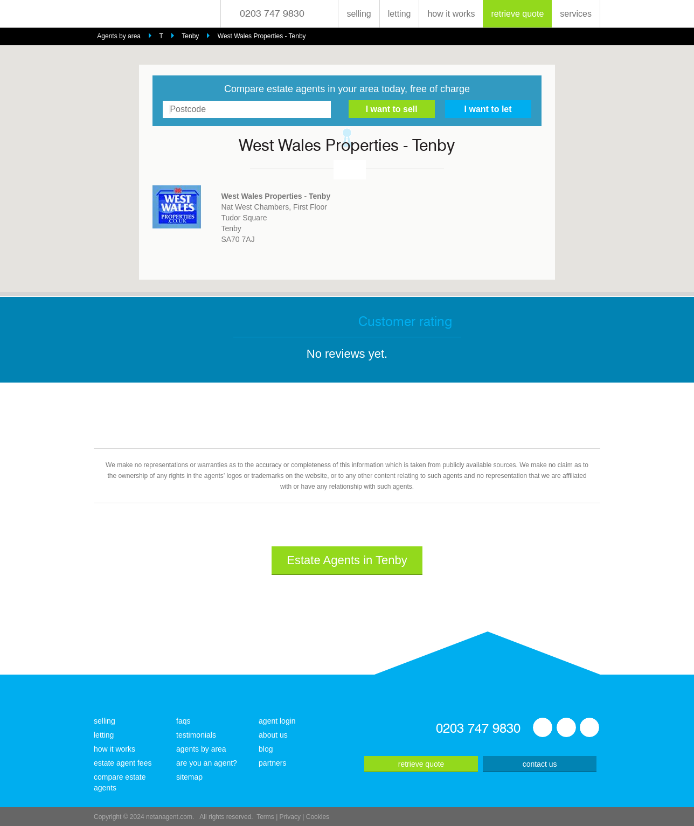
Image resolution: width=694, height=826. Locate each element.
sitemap (189, 777)
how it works (451, 13)
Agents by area (119, 36)
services (576, 13)
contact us (540, 764)
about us (273, 735)
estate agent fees (122, 763)
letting (399, 13)
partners (272, 763)
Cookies (317, 817)
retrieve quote (517, 13)
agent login (277, 721)
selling (358, 13)
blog (266, 749)
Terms (265, 817)
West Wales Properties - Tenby (262, 36)
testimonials (196, 735)
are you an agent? (206, 763)
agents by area (201, 749)
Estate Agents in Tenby (347, 560)
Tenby (190, 36)
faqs (183, 721)
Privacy (290, 817)
